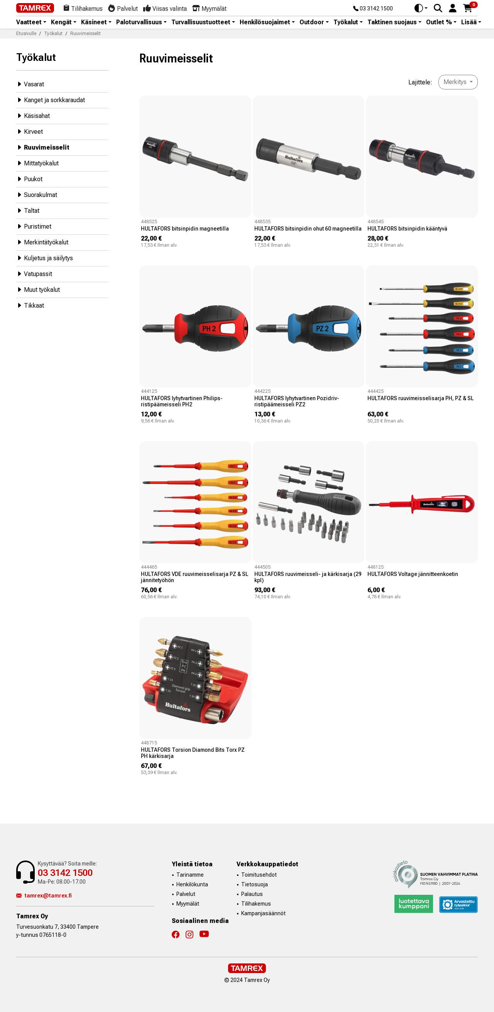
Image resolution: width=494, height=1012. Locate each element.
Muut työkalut (38, 289)
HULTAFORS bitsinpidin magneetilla (185, 229)
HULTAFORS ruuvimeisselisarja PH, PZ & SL (420, 398)
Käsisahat (33, 115)
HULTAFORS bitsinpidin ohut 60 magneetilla (308, 229)
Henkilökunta (192, 884)
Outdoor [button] (311, 22)
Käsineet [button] (94, 22)
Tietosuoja (254, 884)
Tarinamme (190, 875)
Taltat (27, 210)
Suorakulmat (36, 194)
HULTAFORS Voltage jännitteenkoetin (412, 574)
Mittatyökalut (37, 163)
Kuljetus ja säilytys (44, 258)
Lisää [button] (469, 22)
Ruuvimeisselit (42, 147)
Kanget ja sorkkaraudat (50, 100)
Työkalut (36, 57)
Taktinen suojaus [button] (392, 22)
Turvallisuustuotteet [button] (200, 22)
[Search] (438, 8)
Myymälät (187, 904)
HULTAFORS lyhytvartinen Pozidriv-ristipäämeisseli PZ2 (296, 401)
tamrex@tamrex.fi (44, 895)
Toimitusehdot (259, 875)
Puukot (29, 179)
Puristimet (33, 226)
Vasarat (30, 84)
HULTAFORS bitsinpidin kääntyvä (407, 229)
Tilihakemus (256, 904)
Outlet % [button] (439, 22)
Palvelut (185, 894)
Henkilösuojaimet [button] (265, 22)
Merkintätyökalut (42, 242)
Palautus (252, 894)
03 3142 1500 (373, 9)
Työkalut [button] (345, 22)
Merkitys (455, 82)
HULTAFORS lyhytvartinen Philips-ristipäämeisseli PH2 (182, 401)
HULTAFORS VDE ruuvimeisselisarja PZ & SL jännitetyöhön (194, 577)
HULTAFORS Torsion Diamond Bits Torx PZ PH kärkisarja (193, 753)
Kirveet (29, 131)
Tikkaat (30, 305)
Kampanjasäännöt (263, 913)
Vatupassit (34, 273)
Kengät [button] (61, 22)
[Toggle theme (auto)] (421, 8)
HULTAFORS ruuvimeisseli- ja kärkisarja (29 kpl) (308, 577)
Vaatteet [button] (29, 22)
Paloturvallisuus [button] (139, 22)
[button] (452, 7)
